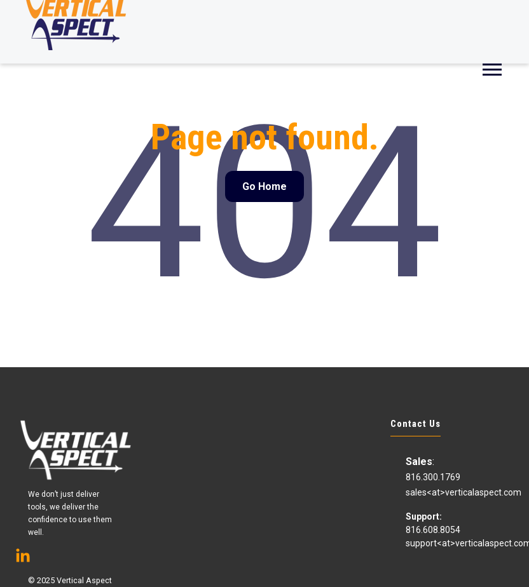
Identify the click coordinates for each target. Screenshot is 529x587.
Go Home (264, 186)
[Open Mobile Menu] (492, 68)
